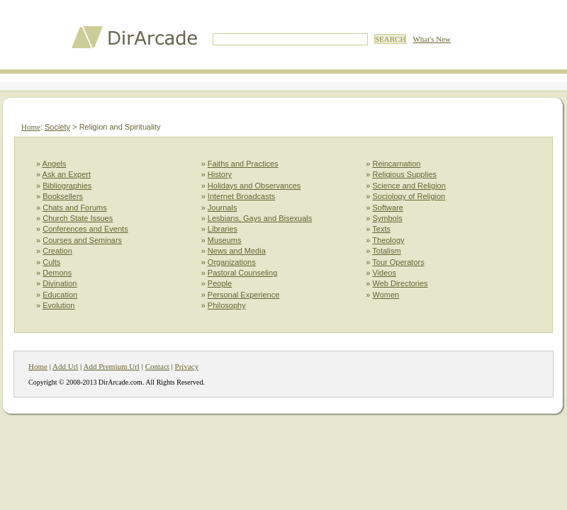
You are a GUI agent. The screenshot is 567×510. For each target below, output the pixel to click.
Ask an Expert (67, 174)
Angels (55, 163)
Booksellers (63, 196)
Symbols (388, 218)
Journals (222, 207)
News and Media (237, 250)
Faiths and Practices (243, 163)
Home (30, 127)
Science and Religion (409, 185)
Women (386, 294)
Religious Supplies (405, 174)
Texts (381, 229)
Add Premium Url (111, 366)
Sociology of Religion (409, 196)
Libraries (222, 229)
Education (60, 294)
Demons (57, 272)
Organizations (232, 262)
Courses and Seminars (82, 240)
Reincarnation (397, 163)
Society (57, 127)
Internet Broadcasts (241, 196)
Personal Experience (244, 294)
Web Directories (400, 283)
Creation (57, 250)
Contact (157, 366)
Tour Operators (398, 262)
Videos (384, 272)
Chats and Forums (74, 207)
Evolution (58, 305)
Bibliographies (67, 185)
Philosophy (227, 305)
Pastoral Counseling (242, 272)
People (220, 283)
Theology (388, 240)
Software (388, 207)
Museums (225, 240)
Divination (60, 283)
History (220, 174)
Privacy (187, 366)
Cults (51, 262)
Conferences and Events (85, 229)
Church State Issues (78, 218)
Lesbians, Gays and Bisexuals (260, 218)
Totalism (386, 250)
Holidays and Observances (254, 185)
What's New (431, 39)
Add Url (65, 366)
